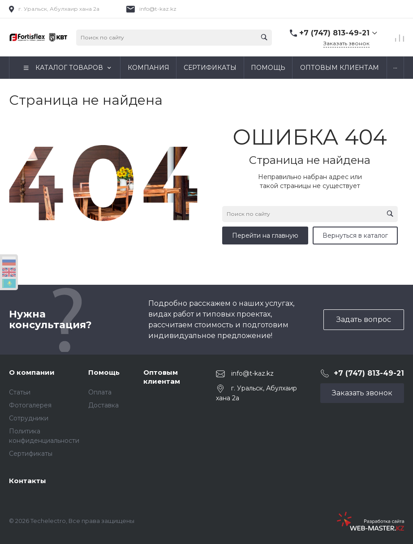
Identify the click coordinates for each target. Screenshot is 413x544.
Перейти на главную (265, 235)
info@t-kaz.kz (157, 8)
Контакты (27, 480)
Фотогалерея (30, 405)
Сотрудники (28, 418)
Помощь (104, 372)
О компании (32, 372)
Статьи (19, 392)
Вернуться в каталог (355, 235)
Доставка (103, 405)
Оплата (100, 392)
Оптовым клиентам (161, 377)
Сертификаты (30, 454)
